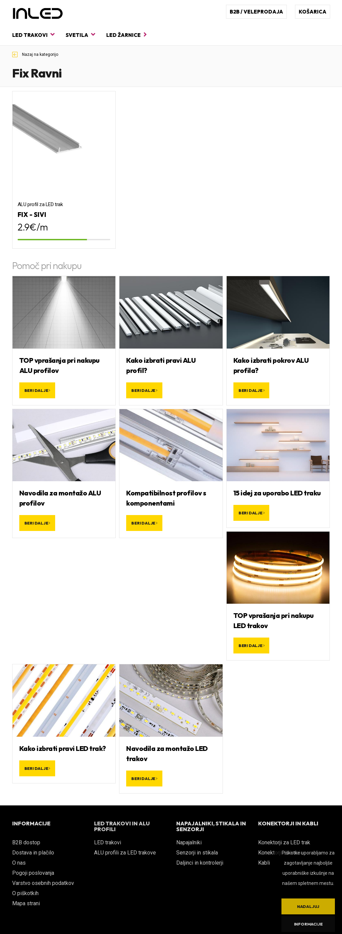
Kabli (264, 863)
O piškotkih (25, 893)
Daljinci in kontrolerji (199, 863)
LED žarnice (126, 34)
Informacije (308, 924)
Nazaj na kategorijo (35, 54)
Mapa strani (26, 903)
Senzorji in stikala (197, 852)
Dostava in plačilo (33, 852)
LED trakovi (33, 34)
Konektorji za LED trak (284, 842)
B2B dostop (26, 842)
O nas (19, 863)
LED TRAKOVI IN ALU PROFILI (122, 826)
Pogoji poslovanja (33, 873)
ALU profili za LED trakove (125, 852)
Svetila (80, 34)
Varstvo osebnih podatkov (43, 883)
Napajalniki (189, 842)
